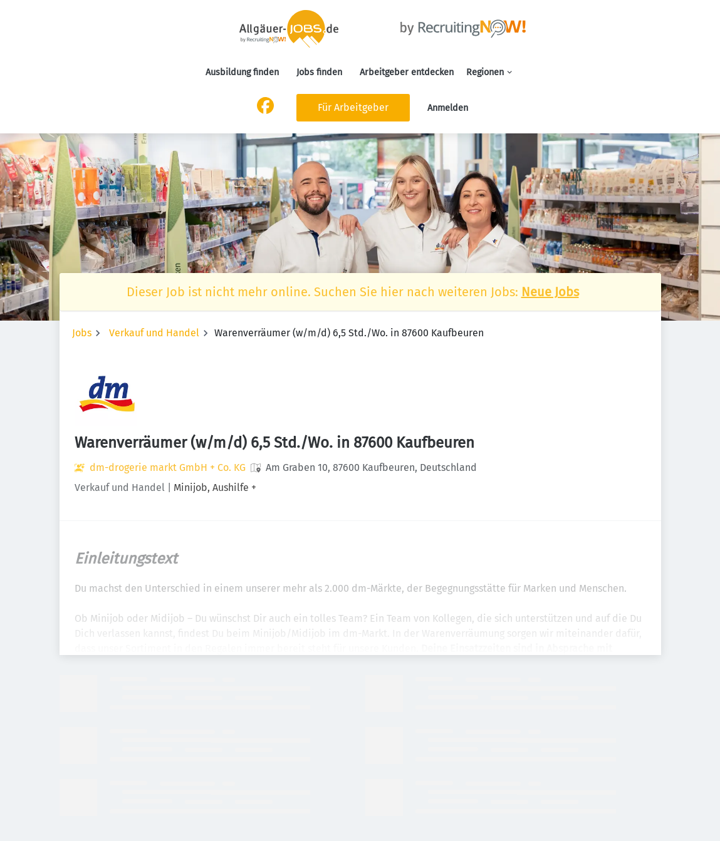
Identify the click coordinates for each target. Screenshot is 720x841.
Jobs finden (319, 72)
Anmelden (447, 108)
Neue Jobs (550, 291)
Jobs (81, 333)
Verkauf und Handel (154, 333)
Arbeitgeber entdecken (407, 72)
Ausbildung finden (242, 72)
